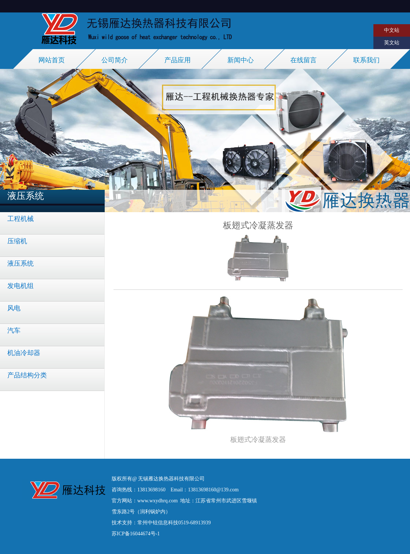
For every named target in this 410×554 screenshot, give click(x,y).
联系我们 (366, 60)
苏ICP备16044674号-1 (136, 533)
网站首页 (51, 60)
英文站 (391, 42)
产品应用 (177, 60)
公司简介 (114, 60)
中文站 (391, 30)
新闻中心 (240, 60)
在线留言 (303, 60)
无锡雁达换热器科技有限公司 (171, 478)
